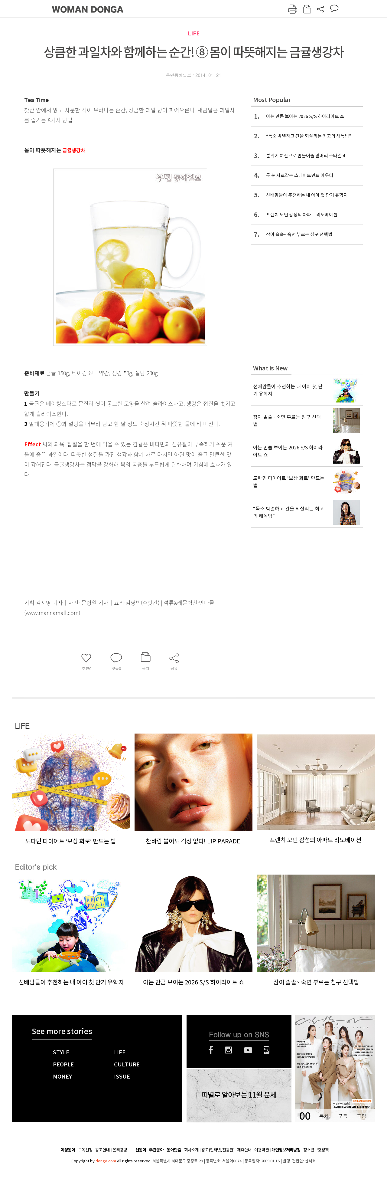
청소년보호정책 (316, 1150)
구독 (342, 1115)
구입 (361, 1115)
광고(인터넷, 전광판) (217, 1150)
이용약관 (261, 1150)
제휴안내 (244, 1150)
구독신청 (85, 1150)
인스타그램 (228, 1050)
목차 (324, 1115)
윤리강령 (119, 1150)
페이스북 (211, 1050)
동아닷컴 (174, 1150)
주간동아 (156, 1150)
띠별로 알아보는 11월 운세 (238, 1095)
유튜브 (248, 1050)
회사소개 (191, 1150)
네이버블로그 (266, 1050)
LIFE (194, 33)
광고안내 (102, 1150)
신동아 (140, 1150)
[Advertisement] (115, 527)
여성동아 (67, 1150)
